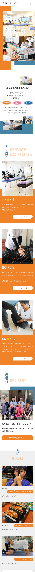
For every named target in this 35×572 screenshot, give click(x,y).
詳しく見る (23, 217)
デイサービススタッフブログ (23, 492)
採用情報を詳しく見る (17, 438)
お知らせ (11, 492)
